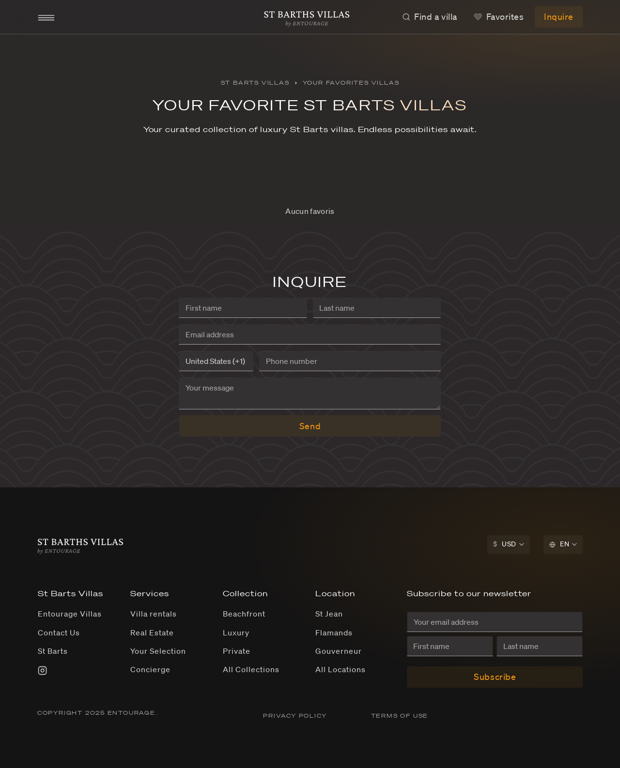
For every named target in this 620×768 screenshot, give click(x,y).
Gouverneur (338, 651)
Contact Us (59, 632)
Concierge (150, 669)
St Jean (329, 613)
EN (559, 544)
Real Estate (152, 632)
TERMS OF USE (400, 716)
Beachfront (244, 613)
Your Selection (158, 651)
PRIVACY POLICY (296, 716)
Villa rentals (153, 613)
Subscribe (495, 676)
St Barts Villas (255, 83)
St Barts (53, 651)
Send (310, 426)
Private (236, 651)
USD (504, 544)
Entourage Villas (69, 613)
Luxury (236, 632)
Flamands (334, 632)
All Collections (251, 669)
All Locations (340, 669)
